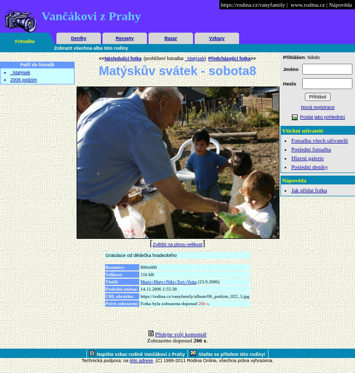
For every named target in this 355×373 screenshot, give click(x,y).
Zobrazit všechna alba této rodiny (91, 48)
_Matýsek (20, 72)
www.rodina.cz (307, 5)
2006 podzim (23, 79)
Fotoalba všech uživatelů (319, 140)
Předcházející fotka (229, 58)
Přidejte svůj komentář (181, 334)
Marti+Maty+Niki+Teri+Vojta (169, 281)
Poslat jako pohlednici (322, 117)
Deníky (78, 38)
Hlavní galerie (307, 158)
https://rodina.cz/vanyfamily (253, 5)
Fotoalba (25, 41)
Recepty (124, 38)
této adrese (141, 360)
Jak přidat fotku (309, 190)
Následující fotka (123, 58)
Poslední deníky (309, 167)
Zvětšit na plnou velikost (177, 244)
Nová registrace (317, 107)
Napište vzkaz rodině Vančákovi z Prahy (141, 354)
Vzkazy (217, 38)
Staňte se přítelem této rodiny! (231, 354)
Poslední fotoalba (311, 149)
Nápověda (340, 5)
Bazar (171, 38)
